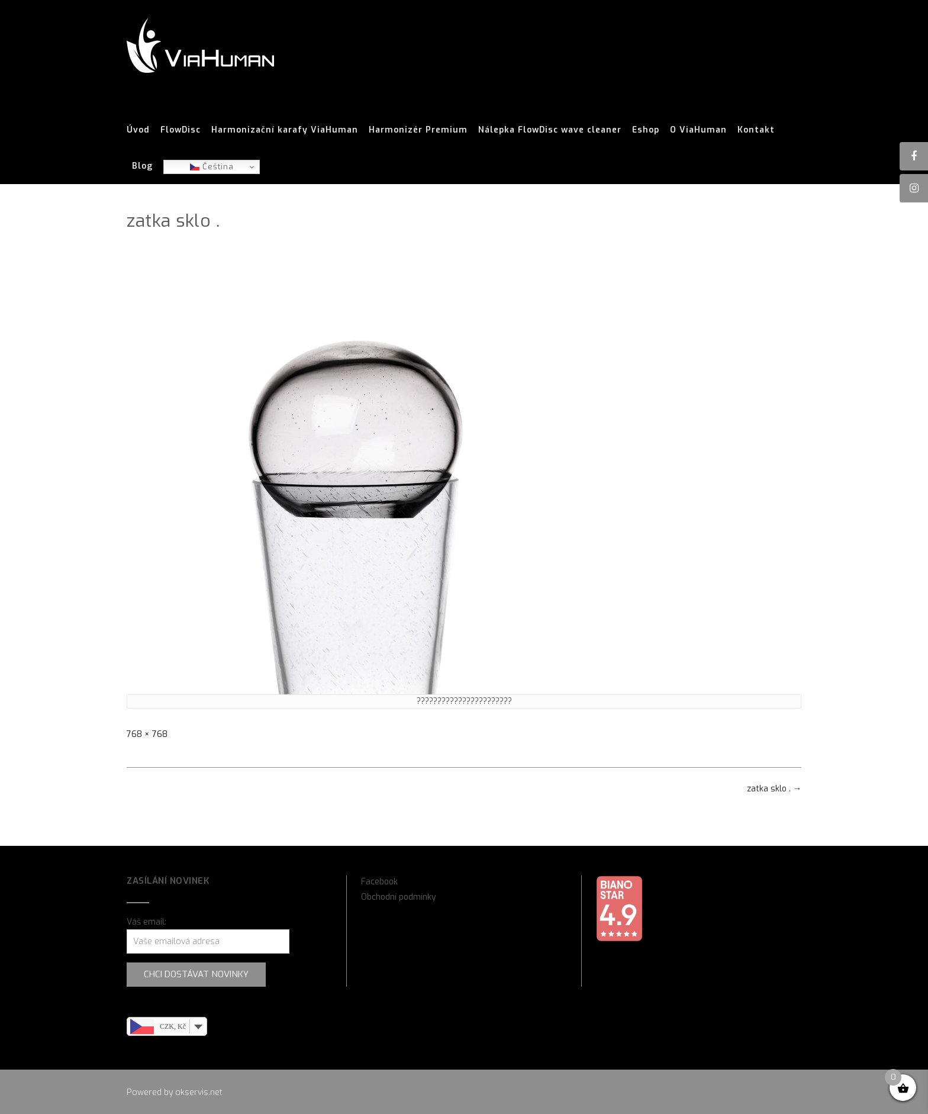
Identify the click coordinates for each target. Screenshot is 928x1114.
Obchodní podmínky (398, 897)
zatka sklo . (774, 788)
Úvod (138, 130)
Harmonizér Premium (418, 130)
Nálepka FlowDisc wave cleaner (549, 130)
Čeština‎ (212, 167)
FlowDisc (180, 130)
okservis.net (199, 1092)
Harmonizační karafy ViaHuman (284, 130)
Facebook (379, 881)
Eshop (645, 130)
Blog (142, 166)
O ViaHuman (698, 130)
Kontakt (756, 130)
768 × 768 (147, 734)
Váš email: (146, 922)
